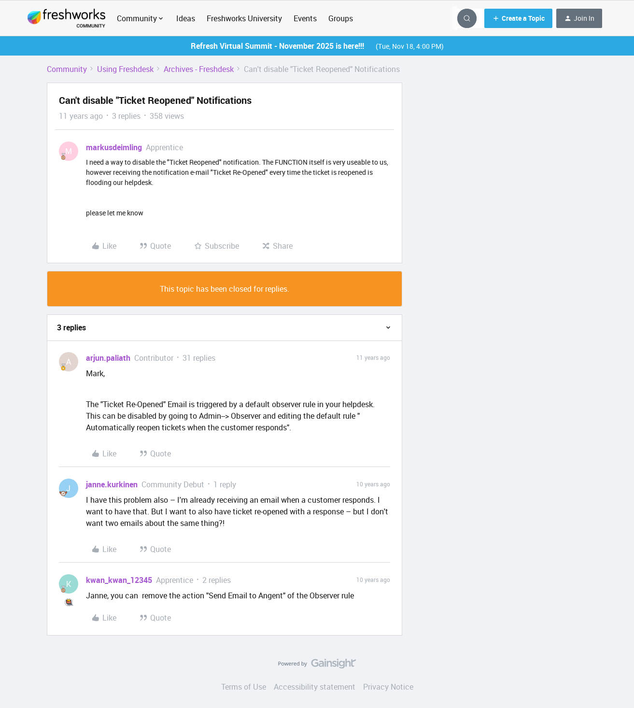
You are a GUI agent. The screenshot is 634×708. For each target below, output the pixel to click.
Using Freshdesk (125, 69)
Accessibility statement (314, 686)
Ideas (185, 18)
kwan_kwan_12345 (119, 580)
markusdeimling (114, 147)
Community (67, 69)
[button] (518, 18)
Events (305, 18)
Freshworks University (244, 18)
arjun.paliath (108, 358)
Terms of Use (243, 686)
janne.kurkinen (112, 484)
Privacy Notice (388, 686)
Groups (340, 18)
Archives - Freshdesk (199, 69)
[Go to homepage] (66, 18)
